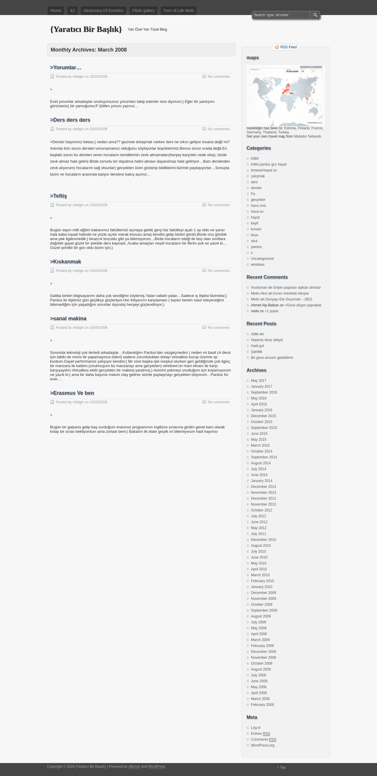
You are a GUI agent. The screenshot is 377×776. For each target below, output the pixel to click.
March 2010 (260, 575)
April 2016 (259, 404)
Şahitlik (256, 352)
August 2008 (261, 669)
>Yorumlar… (65, 67)
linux (254, 235)
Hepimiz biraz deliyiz (267, 340)
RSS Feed (288, 47)
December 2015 (263, 416)
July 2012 (258, 516)
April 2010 (259, 569)
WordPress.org (263, 745)
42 (72, 10)
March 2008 (260, 699)
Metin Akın (259, 293)
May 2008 (259, 687)
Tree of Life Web (178, 10)
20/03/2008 (99, 129)
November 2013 (263, 493)
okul (254, 241)
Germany (254, 132)
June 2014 (259, 475)
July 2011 (258, 534)
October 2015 (261, 422)
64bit (255, 158)
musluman (259, 287)
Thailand (269, 132)
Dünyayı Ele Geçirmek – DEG (288, 299)
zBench (134, 767)
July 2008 (258, 675)
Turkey (283, 132)
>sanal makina (68, 318)
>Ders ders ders (70, 120)
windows (257, 264)
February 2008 (262, 705)
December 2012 (263, 498)
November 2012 (263, 504)
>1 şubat (271, 311)
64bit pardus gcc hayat (269, 164)
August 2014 (261, 463)
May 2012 (259, 528)
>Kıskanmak (65, 262)
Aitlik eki (257, 334)
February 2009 (262, 646)
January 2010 (261, 587)
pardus (256, 247)
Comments (263, 739)
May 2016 (259, 398)
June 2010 (259, 557)
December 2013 (263, 487)
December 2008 (263, 652)
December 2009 (263, 593)
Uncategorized (262, 259)
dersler (256, 188)
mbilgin (78, 77)
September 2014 (264, 457)
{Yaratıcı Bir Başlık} (86, 29)
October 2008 (261, 663)
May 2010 (259, 563)
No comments (219, 77)
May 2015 (259, 439)
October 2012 (261, 510)
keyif (254, 223)
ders (254, 182)
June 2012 (259, 522)
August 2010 (261, 546)
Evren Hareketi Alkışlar (291, 293)
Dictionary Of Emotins (103, 10)
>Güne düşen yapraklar (303, 305)
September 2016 (264, 392)
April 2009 (259, 634)
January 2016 (261, 410)
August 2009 (261, 616)
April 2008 (259, 693)
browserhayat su (264, 170)
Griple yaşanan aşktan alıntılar (297, 287)
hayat (255, 217)
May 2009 (259, 628)
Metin (255, 299)
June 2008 (259, 681)
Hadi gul (257, 346)
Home (55, 10)
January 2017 (261, 386)
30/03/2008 (99, 77)
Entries (260, 734)
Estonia (290, 128)
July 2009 (258, 622)
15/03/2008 (99, 402)
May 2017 (259, 381)
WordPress (157, 767)
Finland (303, 128)
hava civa (258, 206)
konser (256, 229)
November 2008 (263, 658)
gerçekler (258, 200)
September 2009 (264, 610)
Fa (253, 194)
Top (283, 767)
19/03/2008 (99, 205)
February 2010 (262, 581)
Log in (256, 728)
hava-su (257, 211)
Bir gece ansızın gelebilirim (272, 358)
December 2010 (263, 540)
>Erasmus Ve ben (72, 393)
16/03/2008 (99, 271)
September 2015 (264, 428)
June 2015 (259, 434)
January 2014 (261, 481)
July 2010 (258, 551)
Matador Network (307, 136)
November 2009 (263, 599)
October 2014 (261, 451)
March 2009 (260, 640)
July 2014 (258, 469)
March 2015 (260, 445)
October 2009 (261, 604)
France (316, 128)
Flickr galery (143, 10)
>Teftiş (58, 196)
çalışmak (258, 176)
